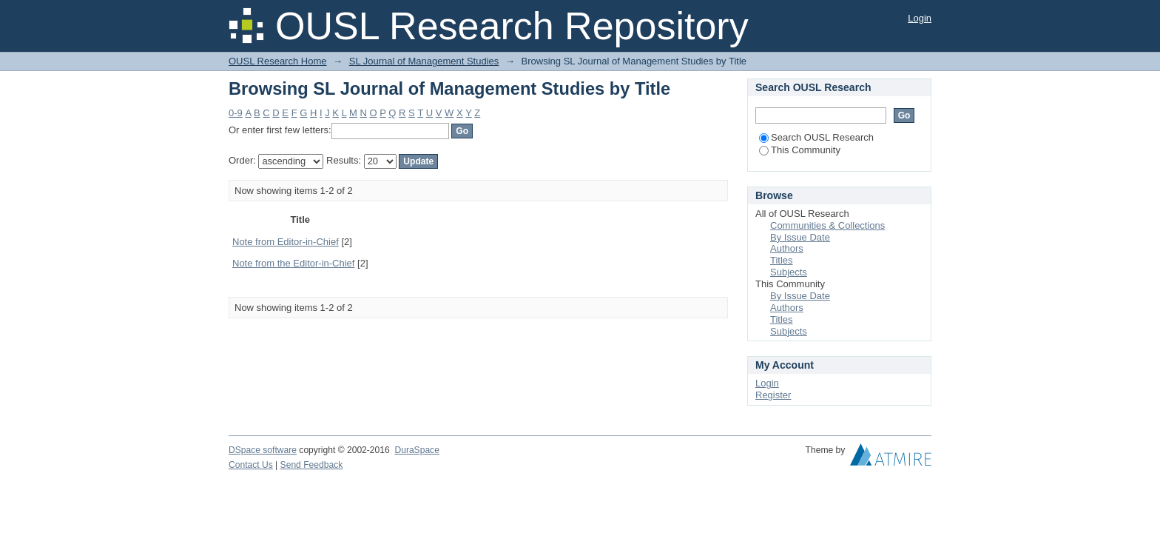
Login (919, 18)
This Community (799, 149)
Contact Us (251, 465)
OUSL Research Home (277, 61)
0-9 (236, 112)
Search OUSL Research (816, 137)
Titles (781, 260)
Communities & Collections (827, 225)
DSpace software (263, 450)
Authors (786, 248)
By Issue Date (800, 237)
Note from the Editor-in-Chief (293, 263)
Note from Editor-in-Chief (285, 241)
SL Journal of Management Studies (424, 61)
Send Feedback (311, 465)
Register (773, 394)
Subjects (788, 272)
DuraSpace (416, 450)
